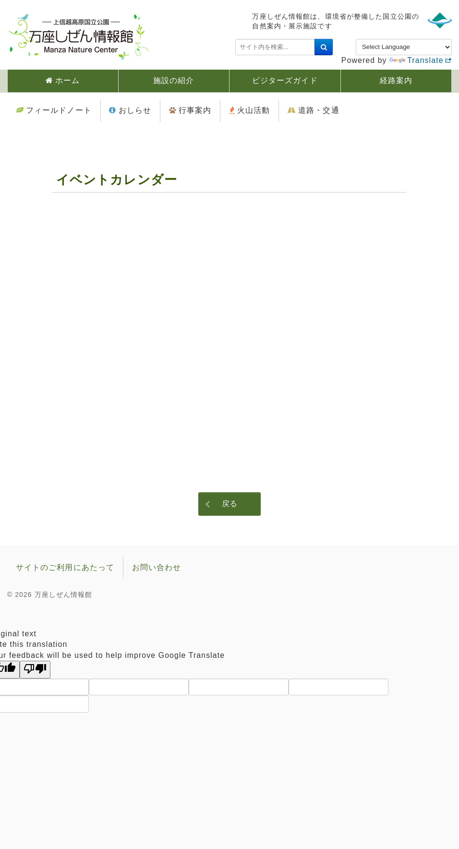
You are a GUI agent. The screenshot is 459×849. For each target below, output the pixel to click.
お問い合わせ (156, 567)
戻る (229, 503)
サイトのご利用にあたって (65, 567)
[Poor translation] (35, 670)
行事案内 (195, 110)
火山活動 (253, 110)
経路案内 (396, 80)
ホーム (67, 80)
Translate (416, 60)
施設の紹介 (173, 80)
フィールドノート (59, 110)
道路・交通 (318, 110)
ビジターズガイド (285, 80)
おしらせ (135, 110)
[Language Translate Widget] (404, 47)
